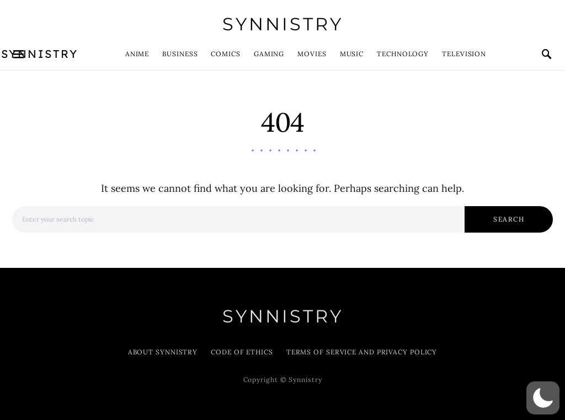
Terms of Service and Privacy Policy (362, 352)
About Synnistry (163, 352)
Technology (403, 54)
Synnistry (282, 24)
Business (180, 54)
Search (508, 219)
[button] (542, 397)
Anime (137, 54)
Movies (311, 54)
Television (464, 54)
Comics (225, 54)
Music (352, 54)
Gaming (269, 54)
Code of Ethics (242, 352)
